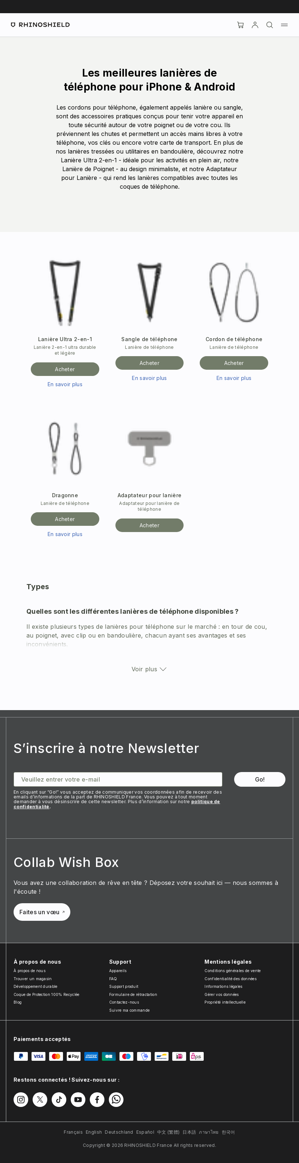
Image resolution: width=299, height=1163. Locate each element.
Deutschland (119, 1132)
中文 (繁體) (168, 1132)
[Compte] (255, 25)
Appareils (118, 970)
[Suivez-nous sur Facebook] (97, 1099)
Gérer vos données (221, 994)
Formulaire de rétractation (133, 994)
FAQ (113, 978)
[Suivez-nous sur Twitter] (40, 1099)
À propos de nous (29, 970)
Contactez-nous (124, 1002)
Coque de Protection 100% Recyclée (47, 994)
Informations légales (223, 986)
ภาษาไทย (208, 1132)
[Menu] (284, 25)
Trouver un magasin (33, 978)
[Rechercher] (269, 25)
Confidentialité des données (230, 978)
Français (73, 1132)
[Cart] (240, 25)
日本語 (189, 1132)
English (94, 1132)
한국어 (228, 1132)
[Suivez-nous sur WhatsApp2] (116, 1099)
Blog (18, 1002)
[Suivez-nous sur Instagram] (21, 1099)
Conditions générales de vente (232, 970)
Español (145, 1132)
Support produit (124, 986)
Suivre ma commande (129, 1010)
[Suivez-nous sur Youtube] (78, 1099)
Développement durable (36, 986)
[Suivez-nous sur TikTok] (59, 1099)
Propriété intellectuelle (225, 1002)
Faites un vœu (41, 912)
